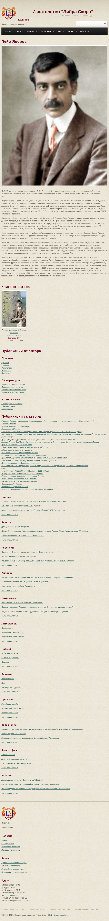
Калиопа (5, 365)
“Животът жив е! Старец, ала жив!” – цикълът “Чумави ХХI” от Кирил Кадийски (37, 561)
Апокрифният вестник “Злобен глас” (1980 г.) (22, 780)
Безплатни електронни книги (14, 872)
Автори (61, 31)
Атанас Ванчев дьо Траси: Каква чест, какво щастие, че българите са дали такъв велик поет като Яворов (50, 442)
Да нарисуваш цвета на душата (15, 527)
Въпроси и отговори (10, 850)
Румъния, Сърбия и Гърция (13, 392)
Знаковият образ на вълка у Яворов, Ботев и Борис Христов (28, 460)
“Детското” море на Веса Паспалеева (18, 586)
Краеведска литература (12, 869)
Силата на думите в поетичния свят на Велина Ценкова (27, 552)
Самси (4, 468)
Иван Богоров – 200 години (13, 734)
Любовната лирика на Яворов (14, 487)
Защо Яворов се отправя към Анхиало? (19, 479)
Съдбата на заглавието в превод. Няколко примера (24, 582)
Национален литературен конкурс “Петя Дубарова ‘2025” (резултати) (33, 510)
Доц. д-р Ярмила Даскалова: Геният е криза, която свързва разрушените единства (38, 439)
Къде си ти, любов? (10, 658)
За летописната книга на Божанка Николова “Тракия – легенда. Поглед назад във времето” (42, 729)
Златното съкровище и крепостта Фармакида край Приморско (30, 738)
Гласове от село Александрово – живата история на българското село (33, 501)
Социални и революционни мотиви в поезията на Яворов (27, 489)
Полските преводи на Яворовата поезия (19, 452)
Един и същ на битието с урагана (16, 450)
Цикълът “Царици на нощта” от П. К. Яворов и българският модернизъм (34, 458)
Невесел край (7, 409)
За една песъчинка (9, 713)
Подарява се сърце (9, 653)
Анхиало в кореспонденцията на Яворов (19, 481)
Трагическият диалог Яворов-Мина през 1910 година (25, 471)
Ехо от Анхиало (8, 424)
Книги (19, 31)
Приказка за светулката (12, 708)
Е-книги (31, 31)
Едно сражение (8, 406)
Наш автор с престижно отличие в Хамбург (21, 506)
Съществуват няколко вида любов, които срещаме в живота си (30, 784)
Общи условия (7, 843)
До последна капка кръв (12, 387)
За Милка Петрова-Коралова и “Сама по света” (22, 535)
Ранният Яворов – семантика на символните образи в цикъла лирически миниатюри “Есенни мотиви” (47, 421)
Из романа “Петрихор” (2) (12, 637)
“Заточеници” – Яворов (11, 484)
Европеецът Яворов (10, 429)
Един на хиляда (8, 755)
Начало (8, 31)
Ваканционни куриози (10, 687)
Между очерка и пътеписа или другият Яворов (22, 473)
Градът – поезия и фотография (15, 426)
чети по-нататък (9, 514)
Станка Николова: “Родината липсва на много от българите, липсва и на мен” (36, 607)
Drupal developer (61, 915)
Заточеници (6, 368)
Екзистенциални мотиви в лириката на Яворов (22, 476)
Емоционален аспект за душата (16, 763)
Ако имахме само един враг (13, 390)
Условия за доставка (10, 847)
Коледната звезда (9, 704)
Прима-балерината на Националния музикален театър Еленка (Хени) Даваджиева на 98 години (44, 531)
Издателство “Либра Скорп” (62, 11)
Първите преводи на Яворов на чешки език (20, 463)
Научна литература (10, 866)
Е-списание (46, 31)
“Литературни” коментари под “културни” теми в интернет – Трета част (35, 789)
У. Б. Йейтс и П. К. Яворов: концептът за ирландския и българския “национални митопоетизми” (44, 466)
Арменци (5, 363)
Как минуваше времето (11, 404)
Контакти (84, 31)
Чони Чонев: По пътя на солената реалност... (22, 603)
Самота (5, 662)
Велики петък (7, 679)
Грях (3, 683)
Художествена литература (14, 862)
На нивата (6, 370)
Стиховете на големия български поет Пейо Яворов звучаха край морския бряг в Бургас (41, 432)
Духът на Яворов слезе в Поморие (16, 445)
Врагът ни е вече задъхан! (13, 384)
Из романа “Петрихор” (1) (12, 632)
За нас (71, 31)
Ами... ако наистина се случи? (14, 759)
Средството (7, 628)
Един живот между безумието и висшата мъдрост (24, 447)
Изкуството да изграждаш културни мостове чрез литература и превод (34, 611)
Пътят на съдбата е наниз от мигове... (19, 556)
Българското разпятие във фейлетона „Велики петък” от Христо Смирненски (37, 577)
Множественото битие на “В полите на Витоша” (24, 455)
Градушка (5, 373)
